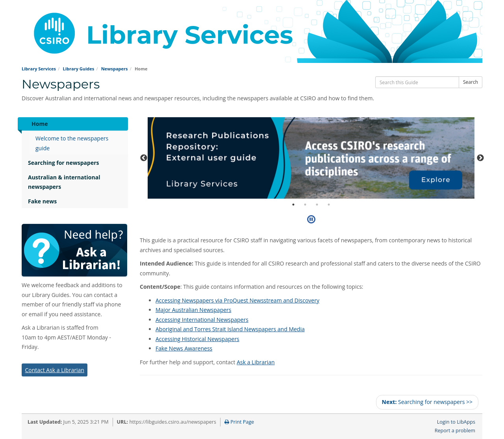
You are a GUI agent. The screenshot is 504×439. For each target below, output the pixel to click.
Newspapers (114, 69)
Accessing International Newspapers (202, 319)
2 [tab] (305, 204)
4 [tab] (329, 204)
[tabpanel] (311, 158)
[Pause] (311, 219)
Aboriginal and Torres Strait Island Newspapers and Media (230, 329)
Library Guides (78, 69)
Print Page (239, 422)
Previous (144, 158)
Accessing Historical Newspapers (197, 339)
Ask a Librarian (255, 362)
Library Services (39, 69)
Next (480, 158)
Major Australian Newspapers (193, 310)
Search (470, 82)
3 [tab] (317, 204)
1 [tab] (293, 204)
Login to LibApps (456, 422)
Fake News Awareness (184, 348)
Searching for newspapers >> (427, 402)
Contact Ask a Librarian (54, 370)
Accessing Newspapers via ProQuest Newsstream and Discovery (237, 300)
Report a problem (455, 430)
